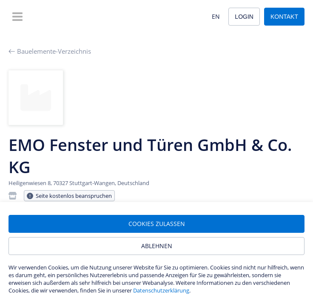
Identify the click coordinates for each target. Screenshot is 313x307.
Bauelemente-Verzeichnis (50, 51)
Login (244, 16)
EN (216, 16)
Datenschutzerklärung (161, 290)
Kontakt (284, 16)
